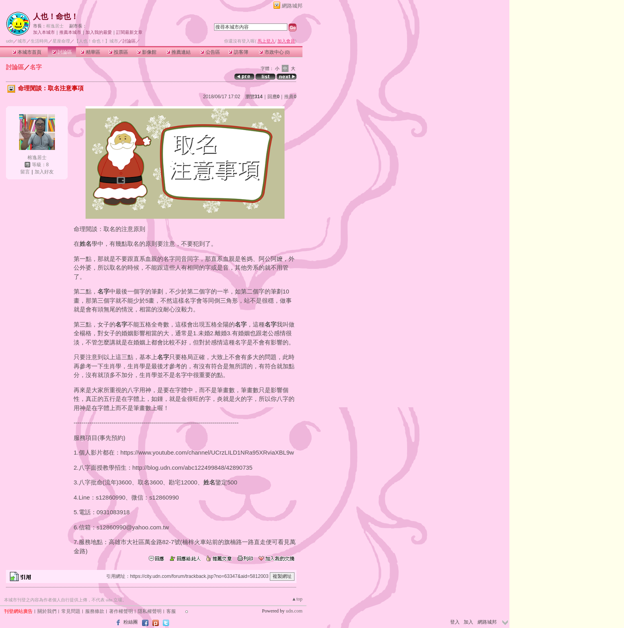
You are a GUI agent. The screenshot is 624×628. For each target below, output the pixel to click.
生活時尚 (39, 41)
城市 (22, 41)
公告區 (210, 52)
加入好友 (44, 172)
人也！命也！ (55, 16)
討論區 (62, 52)
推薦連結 (178, 52)
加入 (468, 622)
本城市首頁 (26, 52)
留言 (25, 172)
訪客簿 (238, 52)
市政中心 (274, 52)
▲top (297, 599)
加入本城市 (44, 32)
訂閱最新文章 (129, 32)
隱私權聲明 (150, 611)
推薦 (290, 96)
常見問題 (70, 611)
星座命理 (61, 41)
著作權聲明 (121, 611)
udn (9, 41)
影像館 (146, 52)
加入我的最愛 (99, 32)
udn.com (294, 611)
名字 (36, 67)
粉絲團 (130, 622)
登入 (455, 622)
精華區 (90, 52)
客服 (171, 611)
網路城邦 (292, 6)
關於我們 (47, 611)
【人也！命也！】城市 (96, 41)
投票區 (118, 52)
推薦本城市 (70, 32)
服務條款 (94, 611)
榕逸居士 (55, 25)
